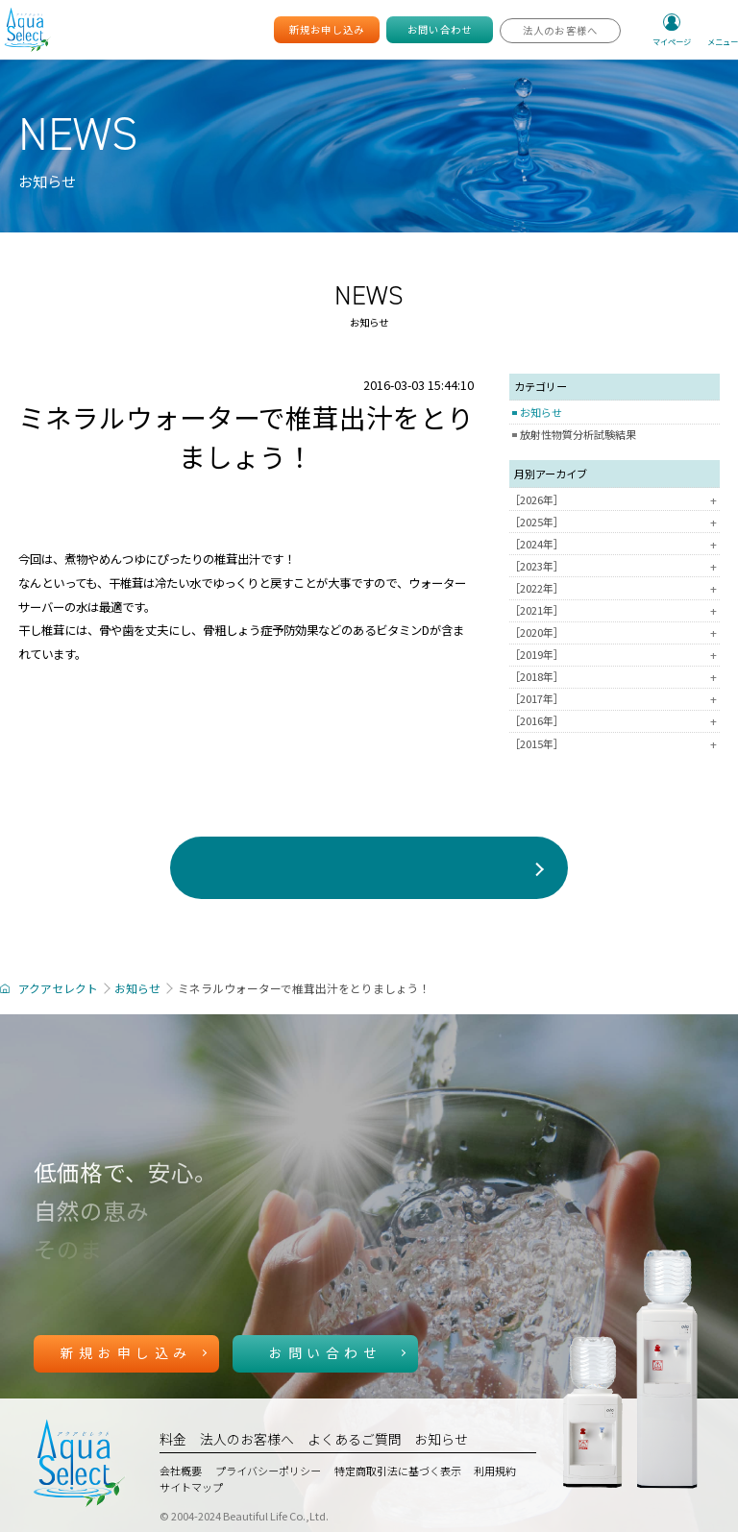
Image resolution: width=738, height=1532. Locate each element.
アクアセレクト (58, 988)
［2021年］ (614, 610)
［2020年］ (614, 632)
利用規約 (495, 1470)
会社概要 (181, 1470)
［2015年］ (614, 744)
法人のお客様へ (247, 1438)
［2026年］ (614, 500)
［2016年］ (614, 721)
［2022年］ (614, 588)
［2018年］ (614, 676)
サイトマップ (191, 1487)
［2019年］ (614, 654)
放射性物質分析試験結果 (578, 434)
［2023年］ (614, 566)
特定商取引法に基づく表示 (397, 1470)
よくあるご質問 (355, 1438)
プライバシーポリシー (268, 1470)
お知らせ (541, 412)
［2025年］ (614, 522)
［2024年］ (614, 544)
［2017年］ (614, 698)
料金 (173, 1438)
